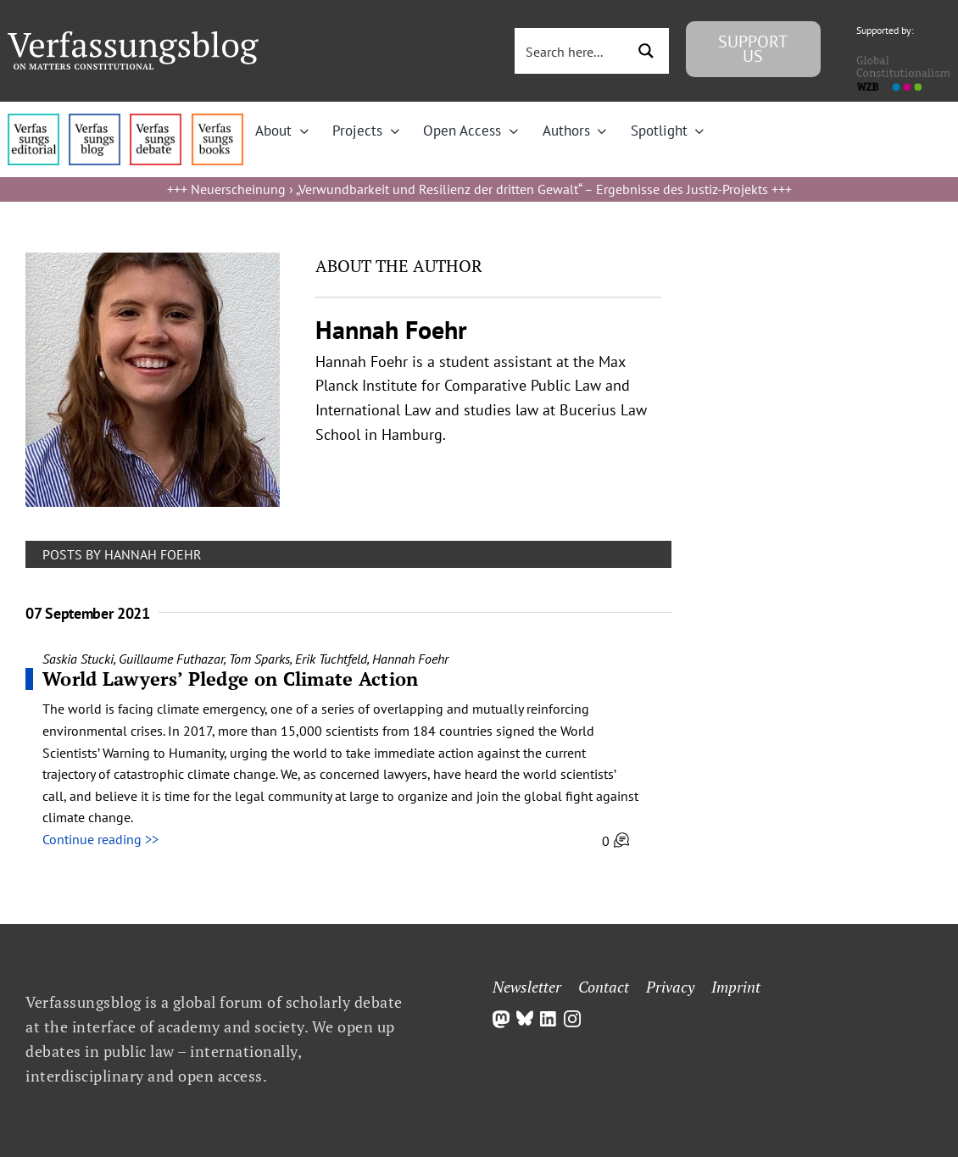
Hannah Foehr (410, 658)
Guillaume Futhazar (171, 658)
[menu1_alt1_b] (94, 120)
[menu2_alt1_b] (155, 120)
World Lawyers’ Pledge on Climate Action (230, 678)
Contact (603, 986)
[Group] (133, 38)
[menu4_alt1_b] (33, 120)
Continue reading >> (100, 839)
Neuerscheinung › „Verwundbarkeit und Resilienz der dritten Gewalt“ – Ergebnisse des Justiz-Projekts (479, 189)
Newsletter (527, 986)
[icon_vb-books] (217, 120)
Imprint (735, 986)
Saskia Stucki (78, 658)
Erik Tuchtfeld (331, 658)
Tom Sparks (259, 658)
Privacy (670, 986)
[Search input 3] (576, 51)
